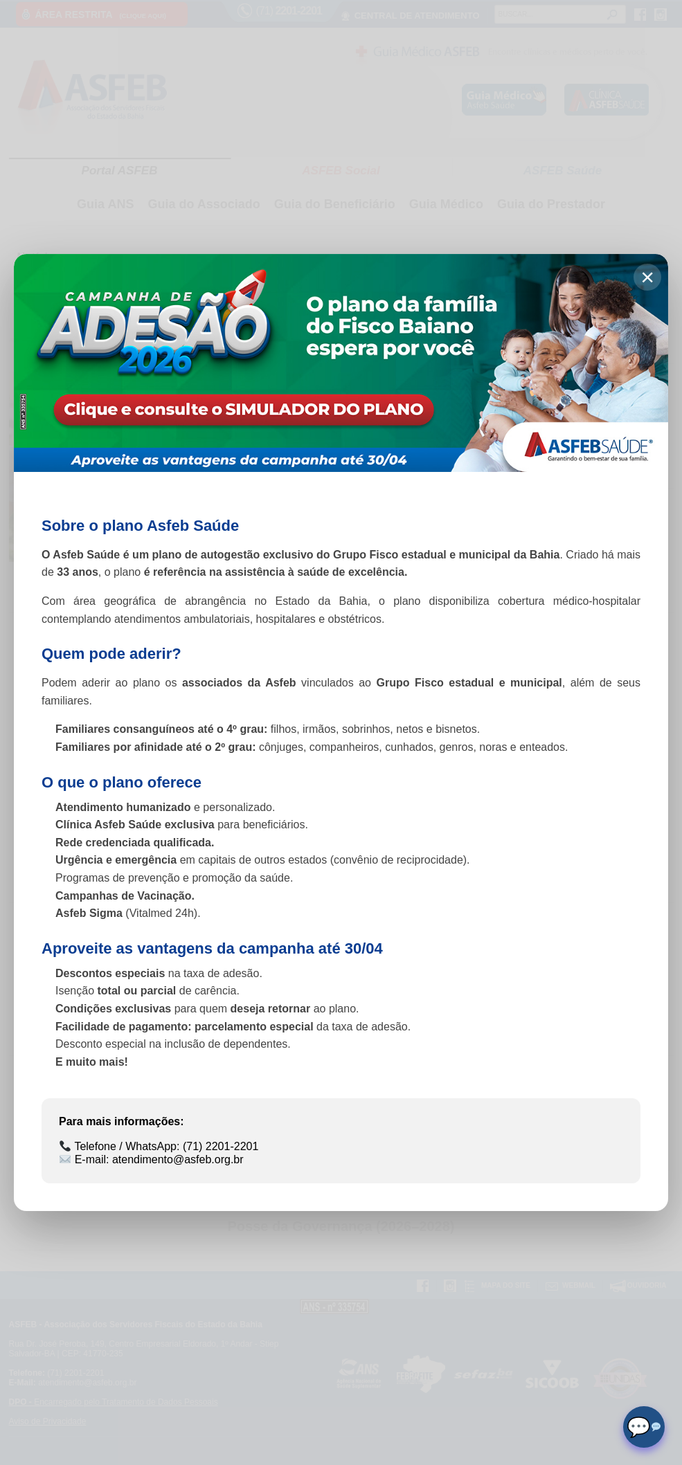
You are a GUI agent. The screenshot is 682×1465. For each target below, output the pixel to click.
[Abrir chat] (644, 1427)
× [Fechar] (647, 277)
